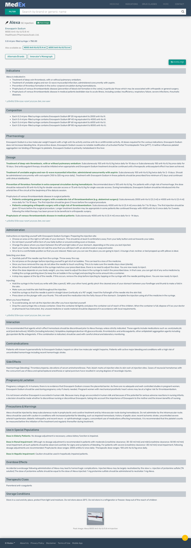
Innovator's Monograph (41, 56)
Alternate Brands (15, 56)
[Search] (183, 12)
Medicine (120, 4)
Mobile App (77, 543)
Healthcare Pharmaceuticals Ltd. (22, 34)
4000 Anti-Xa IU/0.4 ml (35, 47)
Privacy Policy (37, 543)
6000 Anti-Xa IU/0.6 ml (59, 47)
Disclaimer (51, 543)
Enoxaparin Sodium (15, 28)
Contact (179, 4)
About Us (24, 543)
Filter (12, 11)
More (168, 4)
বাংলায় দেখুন (177, 62)
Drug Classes (153, 4)
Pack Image (43, 23)
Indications (135, 4)
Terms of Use (64, 543)
